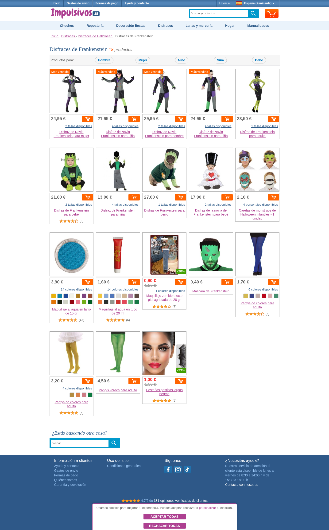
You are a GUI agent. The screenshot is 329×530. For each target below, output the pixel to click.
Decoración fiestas (131, 25)
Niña (220, 60)
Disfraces (165, 25)
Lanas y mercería (199, 25)
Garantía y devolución (70, 485)
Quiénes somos (65, 480)
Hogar (230, 25)
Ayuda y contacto (136, 3)
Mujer (143, 60)
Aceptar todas (164, 516)
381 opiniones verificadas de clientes (181, 501)
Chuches (67, 25)
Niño (181, 60)
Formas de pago (107, 3)
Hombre (104, 60)
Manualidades (258, 25)
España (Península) (255, 3)
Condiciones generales (123, 466)
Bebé (259, 60)
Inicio (57, 3)
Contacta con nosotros (241, 485)
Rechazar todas (164, 526)
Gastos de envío (77, 3)
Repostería (94, 25)
